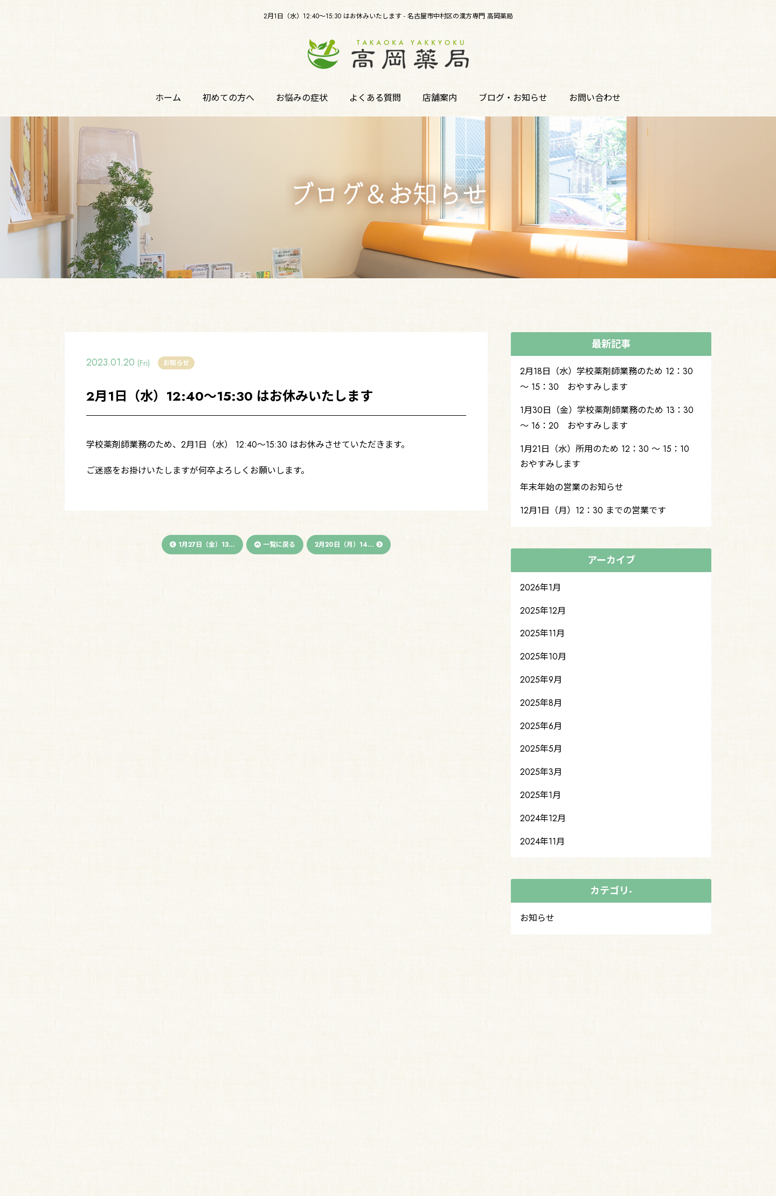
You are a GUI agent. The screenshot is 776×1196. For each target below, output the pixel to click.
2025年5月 (541, 749)
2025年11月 (542, 633)
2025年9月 (541, 679)
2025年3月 (541, 772)
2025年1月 (540, 795)
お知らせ (537, 918)
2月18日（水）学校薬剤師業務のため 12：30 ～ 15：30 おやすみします (606, 379)
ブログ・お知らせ (513, 98)
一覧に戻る (274, 544)
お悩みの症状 (302, 98)
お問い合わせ (595, 98)
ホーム (168, 98)
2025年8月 (541, 703)
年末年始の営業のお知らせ (571, 487)
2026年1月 (540, 587)
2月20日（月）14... (349, 544)
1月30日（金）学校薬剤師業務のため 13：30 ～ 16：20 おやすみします (607, 418)
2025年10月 (543, 656)
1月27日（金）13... (202, 544)
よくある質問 (375, 98)
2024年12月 (543, 818)
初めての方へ (228, 98)
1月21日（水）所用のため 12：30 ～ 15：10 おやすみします (609, 457)
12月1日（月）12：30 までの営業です (593, 510)
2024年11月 (542, 841)
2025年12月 (543, 610)
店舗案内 (439, 98)
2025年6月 (541, 726)
